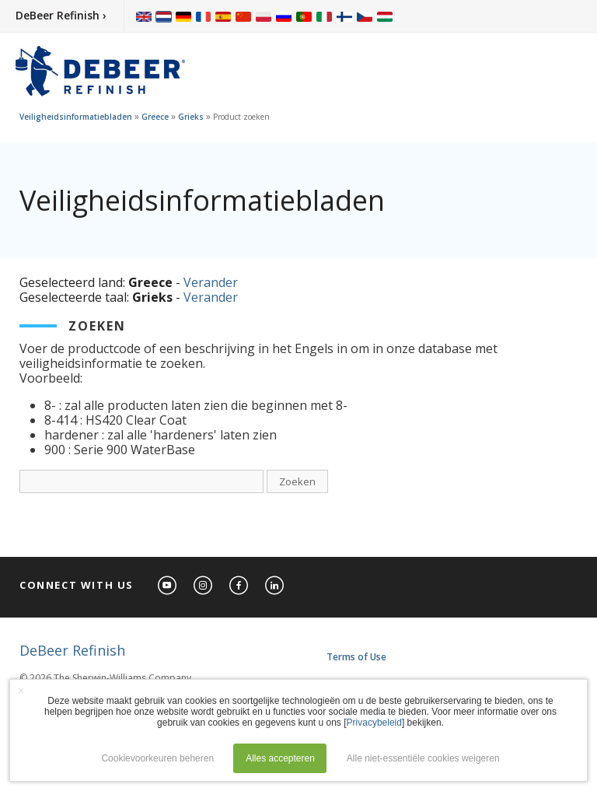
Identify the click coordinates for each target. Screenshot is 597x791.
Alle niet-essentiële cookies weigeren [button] (423, 758)
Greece (155, 116)
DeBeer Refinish (72, 650)
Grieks (191, 116)
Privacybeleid (374, 722)
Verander (210, 282)
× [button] (21, 690)
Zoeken (297, 481)
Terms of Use (356, 656)
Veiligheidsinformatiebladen (75, 116)
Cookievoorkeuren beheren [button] (157, 758)
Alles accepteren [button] (280, 758)
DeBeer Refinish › (61, 15)
